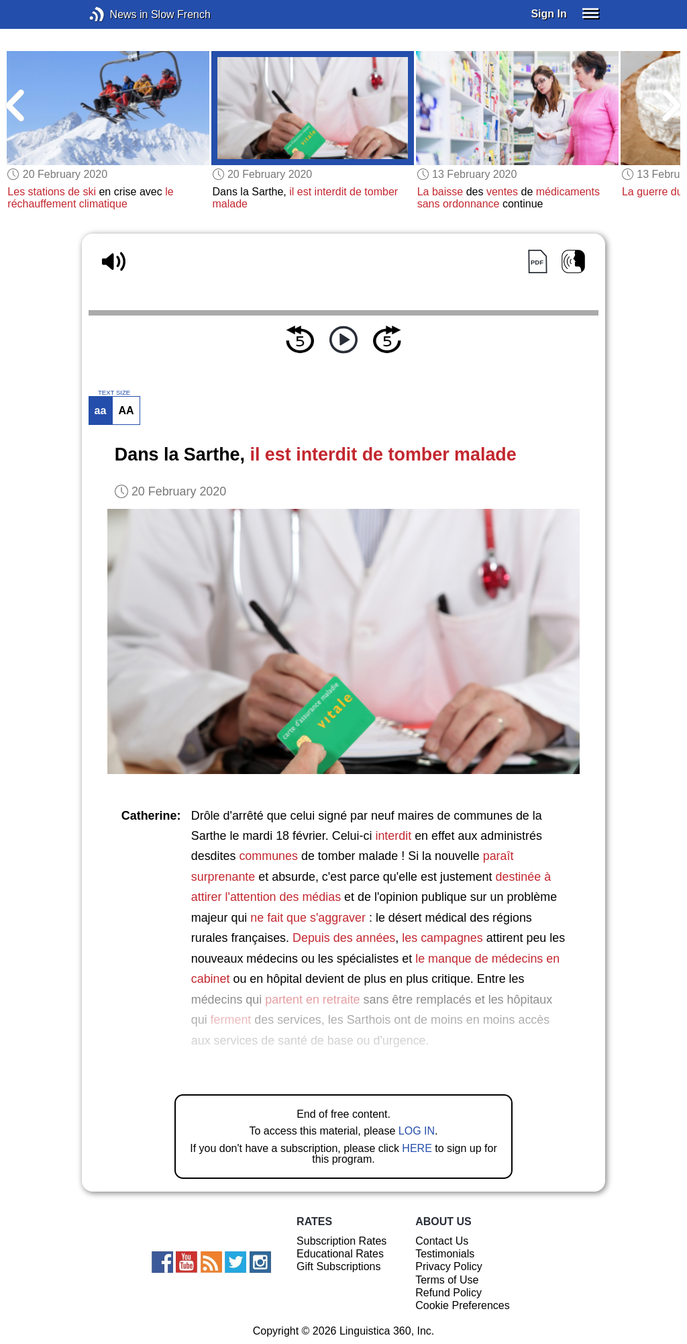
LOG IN (417, 1131)
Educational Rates (340, 1253)
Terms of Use (446, 1280)
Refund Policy (448, 1292)
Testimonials (444, 1253)
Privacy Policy (448, 1266)
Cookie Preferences (462, 1305)
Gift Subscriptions (338, 1266)
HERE (416, 1148)
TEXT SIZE (114, 392)
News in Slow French (117, 14)
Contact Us (441, 1241)
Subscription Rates (341, 1241)
